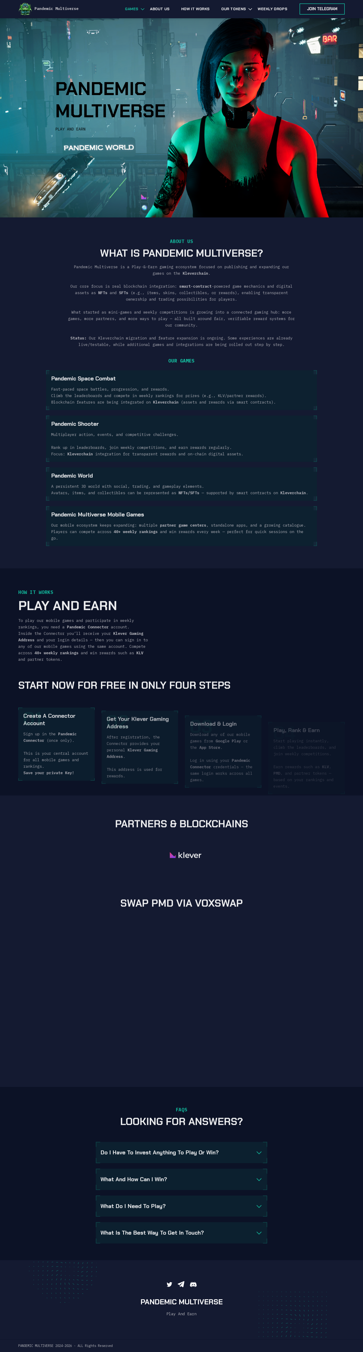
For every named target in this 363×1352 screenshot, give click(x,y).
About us (160, 8)
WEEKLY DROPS (272, 8)
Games (131, 8)
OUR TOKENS (233, 8)
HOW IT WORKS (195, 8)
